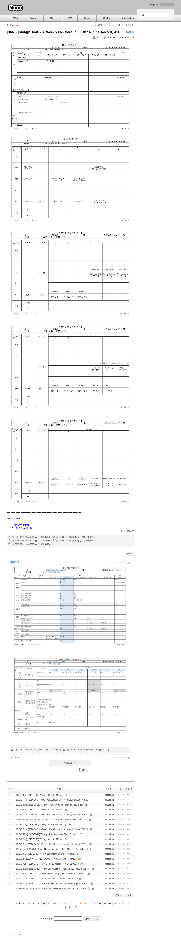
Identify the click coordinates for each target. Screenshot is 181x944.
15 (39, 903)
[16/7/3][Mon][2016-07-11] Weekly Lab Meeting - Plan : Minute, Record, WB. (51, 869)
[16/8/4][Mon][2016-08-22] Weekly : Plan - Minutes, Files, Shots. (46, 834)
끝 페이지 (69, 906)
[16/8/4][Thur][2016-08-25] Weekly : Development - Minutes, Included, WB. (51, 829)
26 (95, 903)
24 (85, 903)
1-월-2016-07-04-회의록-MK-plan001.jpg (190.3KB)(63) (37, 750)
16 (44, 903)
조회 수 (128, 789)
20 (64, 903)
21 (69, 903)
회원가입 (102, 25)
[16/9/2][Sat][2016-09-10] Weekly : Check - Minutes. (40, 795)
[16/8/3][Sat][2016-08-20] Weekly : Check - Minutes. (40, 839)
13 (29, 903)
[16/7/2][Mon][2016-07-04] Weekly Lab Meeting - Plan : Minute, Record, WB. (63, 32)
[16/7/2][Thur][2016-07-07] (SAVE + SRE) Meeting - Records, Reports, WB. (51, 883)
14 (34, 903)
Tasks (87, 18)
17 (49, 903)
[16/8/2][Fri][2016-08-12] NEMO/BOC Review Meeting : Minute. (45, 859)
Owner (34, 18)
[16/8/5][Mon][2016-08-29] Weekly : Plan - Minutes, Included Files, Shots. (50, 819)
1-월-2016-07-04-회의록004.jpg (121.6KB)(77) (74, 540)
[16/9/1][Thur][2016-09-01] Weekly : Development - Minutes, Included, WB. (51, 814)
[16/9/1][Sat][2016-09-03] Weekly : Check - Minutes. (40, 810)
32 (125, 903)
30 (115, 903)
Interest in (128, 18)
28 (105, 903)
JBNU (53, 18)
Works (106, 18)
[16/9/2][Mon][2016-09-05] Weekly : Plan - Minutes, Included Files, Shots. (50, 805)
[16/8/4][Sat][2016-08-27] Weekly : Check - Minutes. (40, 824)
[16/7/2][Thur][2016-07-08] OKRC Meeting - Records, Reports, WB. (47, 878)
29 (110, 903)
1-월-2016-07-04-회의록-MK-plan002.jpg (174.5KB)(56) (88, 750)
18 (54, 903)
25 (90, 903)
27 (100, 903)
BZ (70, 18)
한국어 (164, 5)
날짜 (120, 789)
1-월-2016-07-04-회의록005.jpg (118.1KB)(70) (30, 544)
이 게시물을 (125, 531)
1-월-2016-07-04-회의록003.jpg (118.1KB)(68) (30, 540)
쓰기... (119, 895)
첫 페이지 (19, 903)
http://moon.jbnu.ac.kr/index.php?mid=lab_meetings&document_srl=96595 (37, 37)
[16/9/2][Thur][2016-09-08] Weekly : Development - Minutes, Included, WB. (51, 800)
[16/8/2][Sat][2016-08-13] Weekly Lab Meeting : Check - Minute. (45, 854)
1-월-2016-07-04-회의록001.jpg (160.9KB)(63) (30, 537)
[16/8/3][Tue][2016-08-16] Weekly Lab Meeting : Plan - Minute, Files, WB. (50, 849)
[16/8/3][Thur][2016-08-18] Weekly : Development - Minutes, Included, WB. (51, 844)
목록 (129, 553)
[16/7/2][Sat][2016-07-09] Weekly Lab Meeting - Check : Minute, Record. (49, 874)
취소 (96, 918)
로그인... (113, 25)
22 (74, 903)
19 (59, 903)
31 (120, 903)
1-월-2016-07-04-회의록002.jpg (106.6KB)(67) (74, 537)
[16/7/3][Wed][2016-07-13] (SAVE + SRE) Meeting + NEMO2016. (46, 864)
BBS (15, 18)
